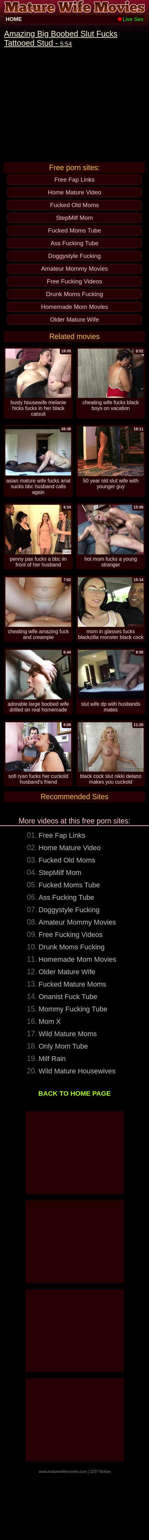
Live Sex (130, 19)
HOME (14, 19)
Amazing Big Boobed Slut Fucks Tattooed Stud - (61, 38)
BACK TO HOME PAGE (74, 1159)
